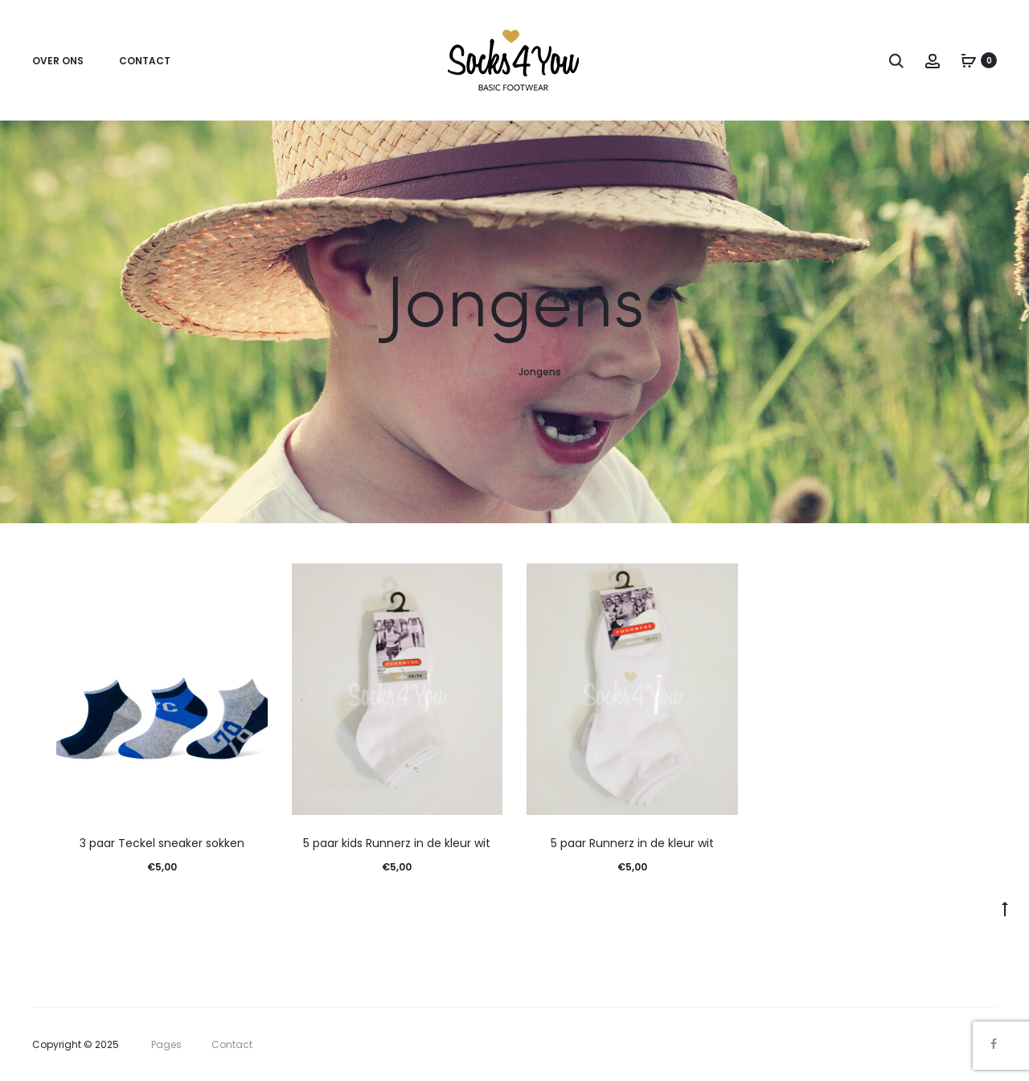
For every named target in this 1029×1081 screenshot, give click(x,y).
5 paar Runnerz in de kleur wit (632, 843)
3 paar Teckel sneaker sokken (162, 843)
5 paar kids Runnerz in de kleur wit (396, 843)
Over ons (58, 61)
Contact (144, 61)
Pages (166, 1044)
